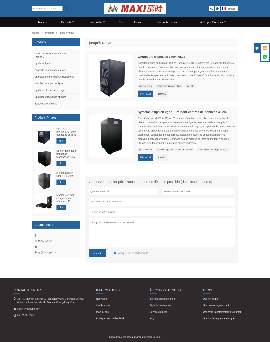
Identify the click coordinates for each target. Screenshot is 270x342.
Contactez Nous (167, 22)
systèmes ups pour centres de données (175, 149)
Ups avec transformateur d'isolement (54, 76)
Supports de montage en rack (50, 70)
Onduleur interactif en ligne (48, 83)
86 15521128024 (43, 240)
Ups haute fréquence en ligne (50, 90)
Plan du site (102, 312)
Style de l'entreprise (160, 305)
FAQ (152, 318)
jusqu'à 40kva (145, 86)
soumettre (97, 253)
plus (61, 141)
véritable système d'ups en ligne (212, 149)
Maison (42, 22)
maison (35, 32)
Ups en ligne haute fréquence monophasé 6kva (66, 153)
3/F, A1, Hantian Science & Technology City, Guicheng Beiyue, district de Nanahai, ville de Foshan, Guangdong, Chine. (50, 300)
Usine (137, 22)
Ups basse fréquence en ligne (50, 97)
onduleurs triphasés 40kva (169, 86)
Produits (67, 22)
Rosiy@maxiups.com (45, 252)
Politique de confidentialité (110, 318)
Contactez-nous (27, 290)
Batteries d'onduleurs (45, 103)
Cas (121, 22)
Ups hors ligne (42, 63)
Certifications (103, 305)
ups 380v (190, 86)
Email (145, 93)
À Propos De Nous (213, 22)
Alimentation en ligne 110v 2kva (64, 174)
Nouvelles (97, 22)
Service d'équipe (158, 312)
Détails (162, 94)
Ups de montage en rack (216, 305)
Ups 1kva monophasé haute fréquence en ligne (66, 131)
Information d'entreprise (162, 298)
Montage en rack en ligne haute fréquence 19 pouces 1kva (65, 198)
